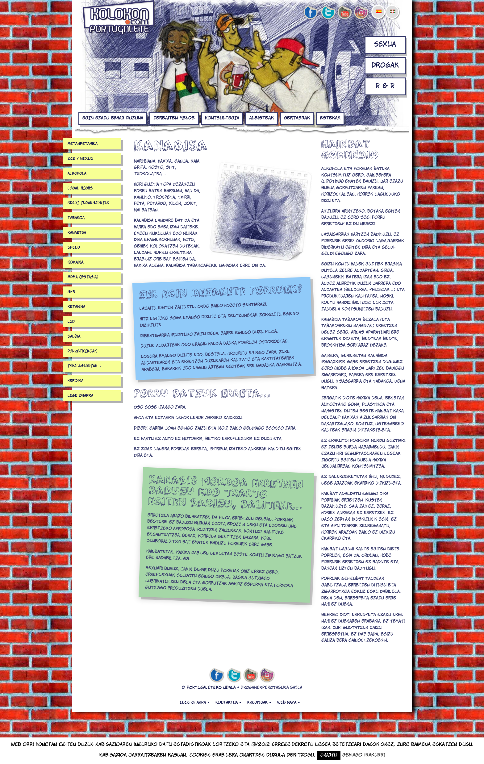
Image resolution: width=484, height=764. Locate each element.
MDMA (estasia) (83, 277)
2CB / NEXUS (80, 159)
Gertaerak (297, 118)
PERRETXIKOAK (82, 351)
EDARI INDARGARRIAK (88, 203)
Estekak (330, 118)
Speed (74, 247)
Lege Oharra (80, 396)
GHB (71, 292)
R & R (385, 86)
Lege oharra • (194, 702)
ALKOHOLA (77, 173)
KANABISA (77, 233)
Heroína (75, 381)
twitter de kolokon (327, 12)
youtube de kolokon (344, 12)
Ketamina (76, 307)
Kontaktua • (228, 702)
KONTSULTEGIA (222, 118)
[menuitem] (378, 7)
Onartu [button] (328, 756)
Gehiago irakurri (363, 755)
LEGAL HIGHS (80, 188)
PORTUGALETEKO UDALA (211, 688)
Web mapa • (288, 702)
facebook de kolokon (310, 12)
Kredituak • (259, 702)
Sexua (385, 44)
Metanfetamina (83, 144)
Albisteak (261, 118)
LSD (71, 322)
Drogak (385, 65)
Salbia (74, 336)
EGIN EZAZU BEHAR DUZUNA (112, 118)
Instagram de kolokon (361, 12)
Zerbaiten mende (174, 118)
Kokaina (75, 262)
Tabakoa (76, 218)
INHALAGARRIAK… (84, 366)
